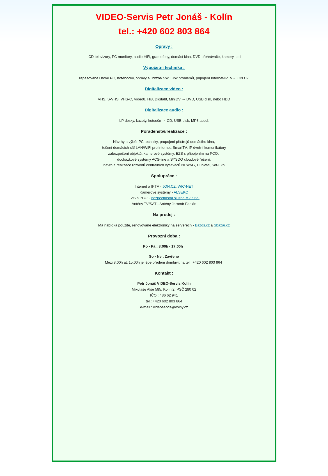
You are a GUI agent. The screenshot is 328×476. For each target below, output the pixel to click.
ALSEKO (181, 192)
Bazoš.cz (202, 225)
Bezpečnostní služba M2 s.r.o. (175, 198)
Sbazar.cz (222, 225)
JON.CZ (169, 186)
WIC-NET (185, 186)
